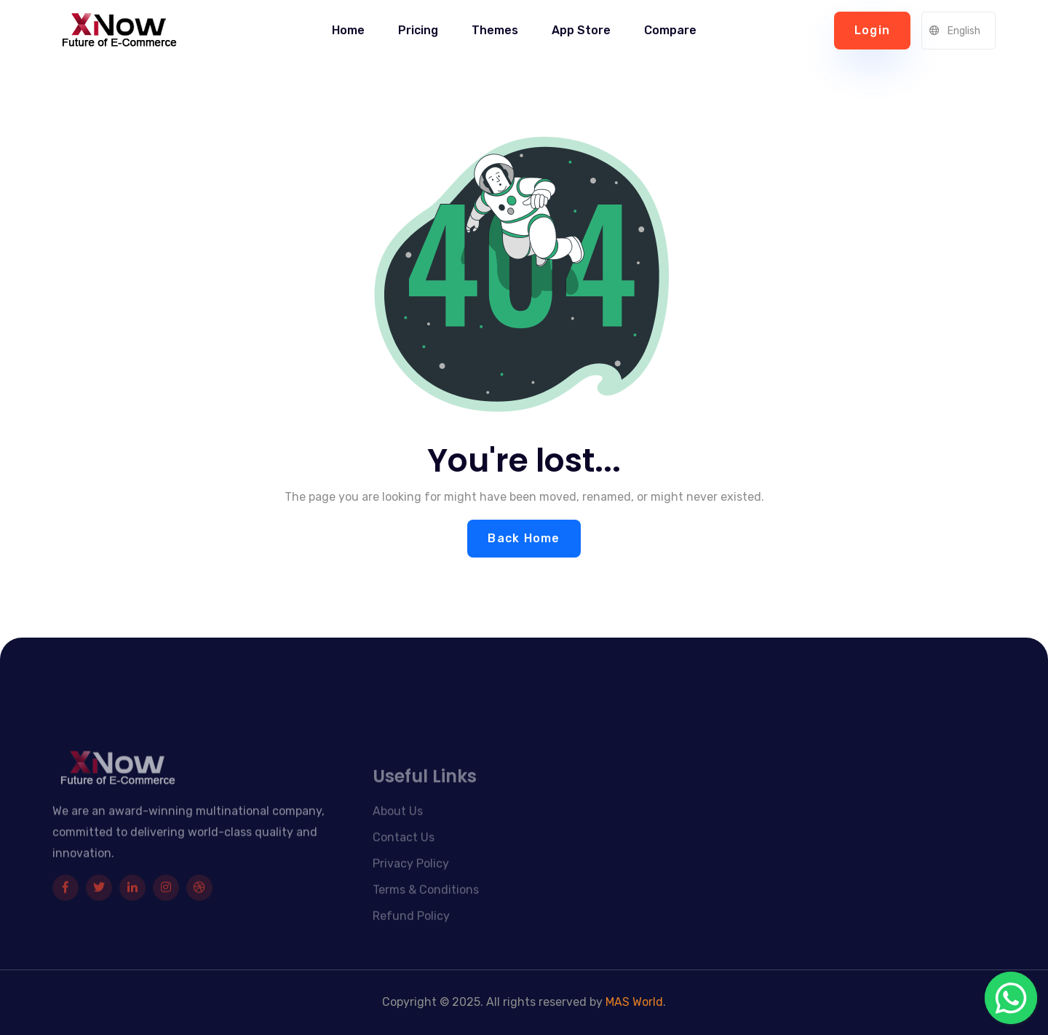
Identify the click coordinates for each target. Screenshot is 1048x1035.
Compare (670, 30)
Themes (495, 30)
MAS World (634, 1002)
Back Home (524, 538)
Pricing (418, 30)
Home (348, 30)
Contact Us (403, 857)
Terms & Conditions (426, 909)
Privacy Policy (411, 883)
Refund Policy (411, 936)
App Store (581, 30)
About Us (398, 831)
